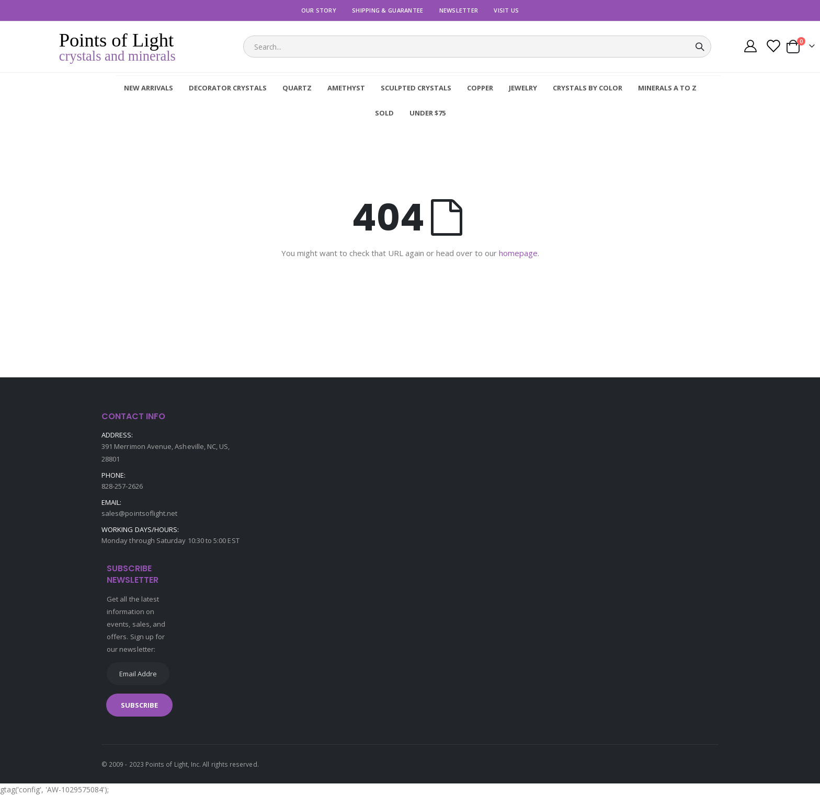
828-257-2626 (122, 486)
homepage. (519, 253)
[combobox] (477, 46)
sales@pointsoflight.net (139, 513)
